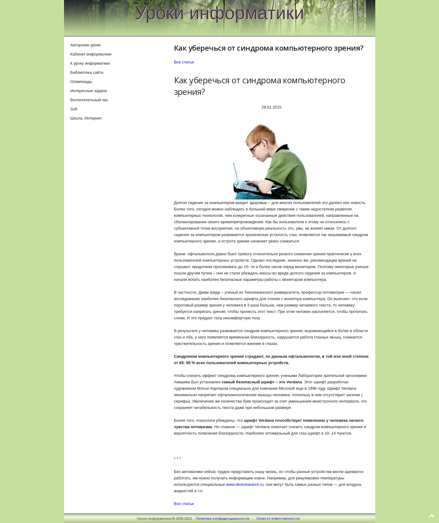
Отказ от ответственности (278, 518)
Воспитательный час (89, 100)
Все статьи (184, 62)
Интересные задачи (88, 90)
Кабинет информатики (91, 54)
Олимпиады (81, 81)
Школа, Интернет (86, 118)
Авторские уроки (85, 45)
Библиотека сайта (86, 72)
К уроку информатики (90, 63)
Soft (73, 109)
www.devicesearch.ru (245, 484)
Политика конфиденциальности (222, 518)
